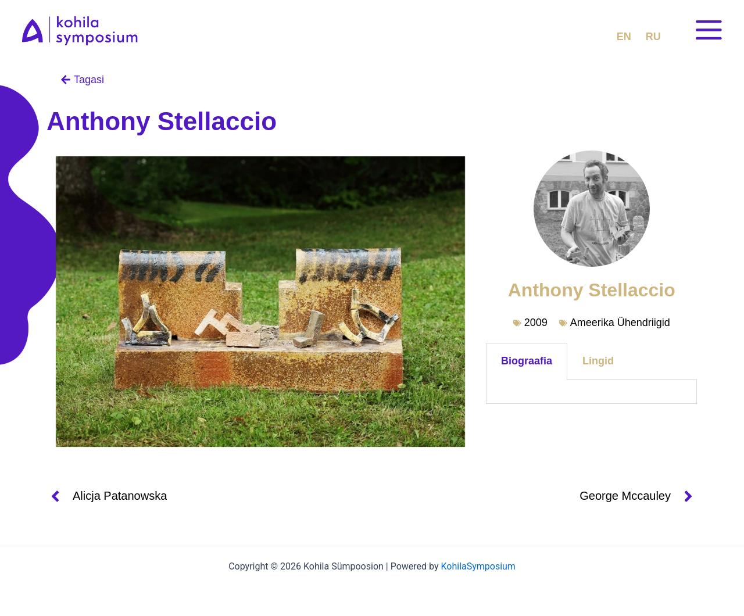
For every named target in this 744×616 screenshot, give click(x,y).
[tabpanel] (591, 392)
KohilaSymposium (478, 566)
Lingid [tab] (598, 361)
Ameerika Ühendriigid (620, 322)
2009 (536, 322)
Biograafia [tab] (526, 361)
